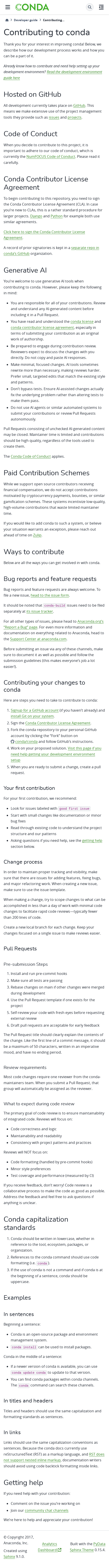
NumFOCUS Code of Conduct (50, 156)
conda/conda (26, 741)
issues (54, 117)
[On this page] (101, 7)
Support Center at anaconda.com (38, 638)
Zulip (37, 535)
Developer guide (26, 20)
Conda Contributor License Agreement (57, 723)
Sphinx (9, 1556)
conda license (82, 321)
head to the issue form (50, 595)
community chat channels (46, 1510)
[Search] (90, 7)
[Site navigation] (8, 7)
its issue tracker (39, 611)
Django (36, 216)
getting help (92, 840)
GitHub (79, 105)
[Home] (7, 20)
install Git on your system (32, 716)
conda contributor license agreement (42, 327)
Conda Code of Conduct (31, 456)
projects (74, 117)
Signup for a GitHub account (35, 710)
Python (57, 216)
